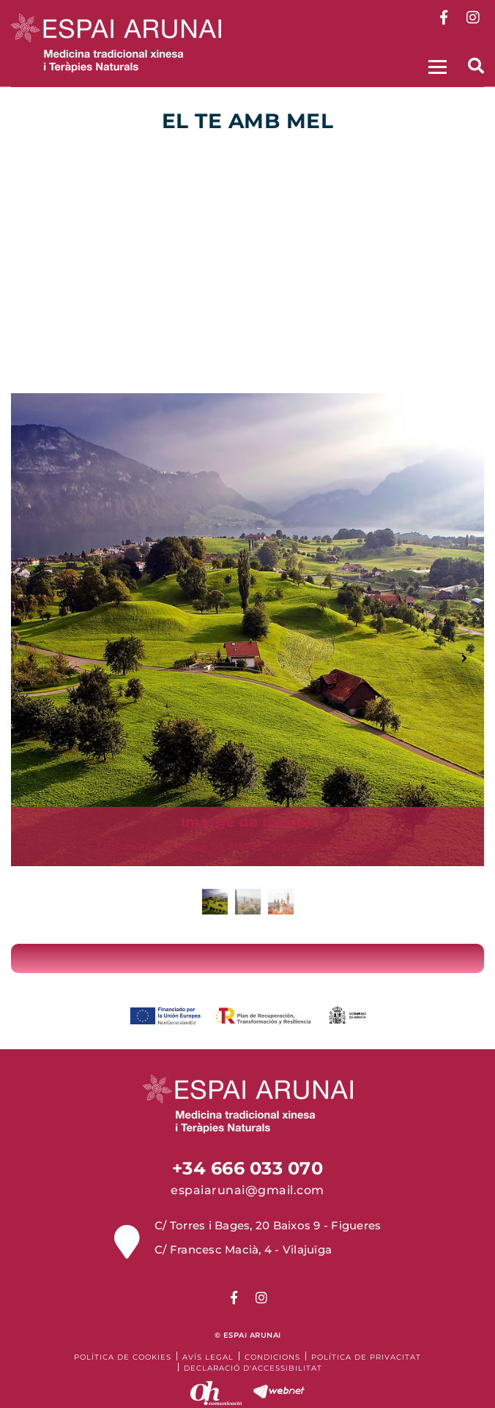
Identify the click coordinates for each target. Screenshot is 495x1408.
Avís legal (208, 1357)
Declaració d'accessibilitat (253, 1368)
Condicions (272, 1357)
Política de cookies (122, 1357)
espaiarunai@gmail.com (247, 1190)
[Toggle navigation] (435, 65)
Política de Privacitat (366, 1357)
